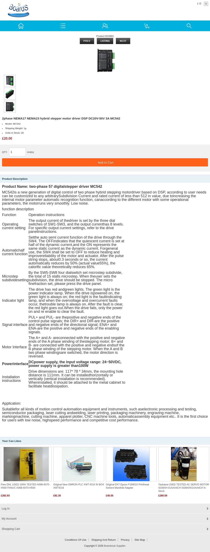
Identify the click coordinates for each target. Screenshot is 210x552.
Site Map (140, 539)
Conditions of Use (76, 539)
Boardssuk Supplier (114, 545)
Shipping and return (103, 539)
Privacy (125, 539)
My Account (9, 518)
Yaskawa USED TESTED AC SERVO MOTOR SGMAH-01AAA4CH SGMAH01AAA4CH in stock (183, 488)
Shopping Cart (11, 528)
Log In (6, 508)
